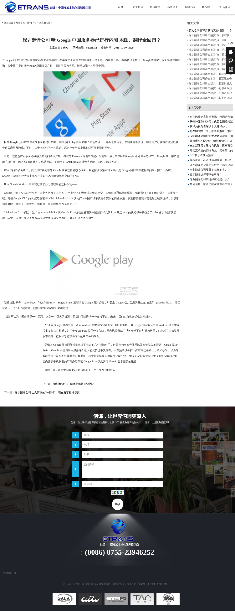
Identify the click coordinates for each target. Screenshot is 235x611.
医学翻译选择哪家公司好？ (206, 174)
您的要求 (122, 469)
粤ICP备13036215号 (157, 584)
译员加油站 (44, 22)
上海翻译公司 (9, 573)
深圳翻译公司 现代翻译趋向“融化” (73, 383)
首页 (120, 7)
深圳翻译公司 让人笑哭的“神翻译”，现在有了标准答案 (47, 392)
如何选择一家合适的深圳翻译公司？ (211, 184)
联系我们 (207, 7)
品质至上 (172, 7)
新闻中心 (189, 7)
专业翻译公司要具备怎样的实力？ (210, 169)
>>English (224, 7)
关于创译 (137, 7)
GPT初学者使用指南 (202, 155)
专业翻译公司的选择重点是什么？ (210, 179)
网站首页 (20, 22)
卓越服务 (155, 7)
